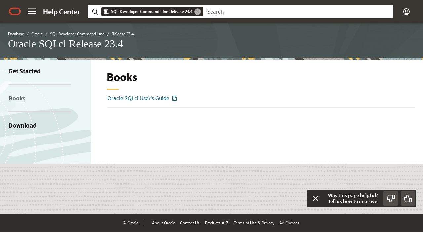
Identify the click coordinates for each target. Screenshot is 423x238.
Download (22, 125)
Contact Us (190, 222)
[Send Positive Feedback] (408, 198)
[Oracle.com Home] (15, 11)
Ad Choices (289, 222)
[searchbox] (298, 11)
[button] (32, 11)
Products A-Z (216, 222)
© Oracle (130, 222)
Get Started (24, 71)
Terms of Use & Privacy (254, 222)
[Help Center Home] (61, 11)
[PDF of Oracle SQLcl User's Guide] (175, 98)
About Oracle (163, 222)
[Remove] (197, 11)
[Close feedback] (315, 198)
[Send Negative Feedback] (390, 198)
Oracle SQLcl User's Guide (138, 98)
